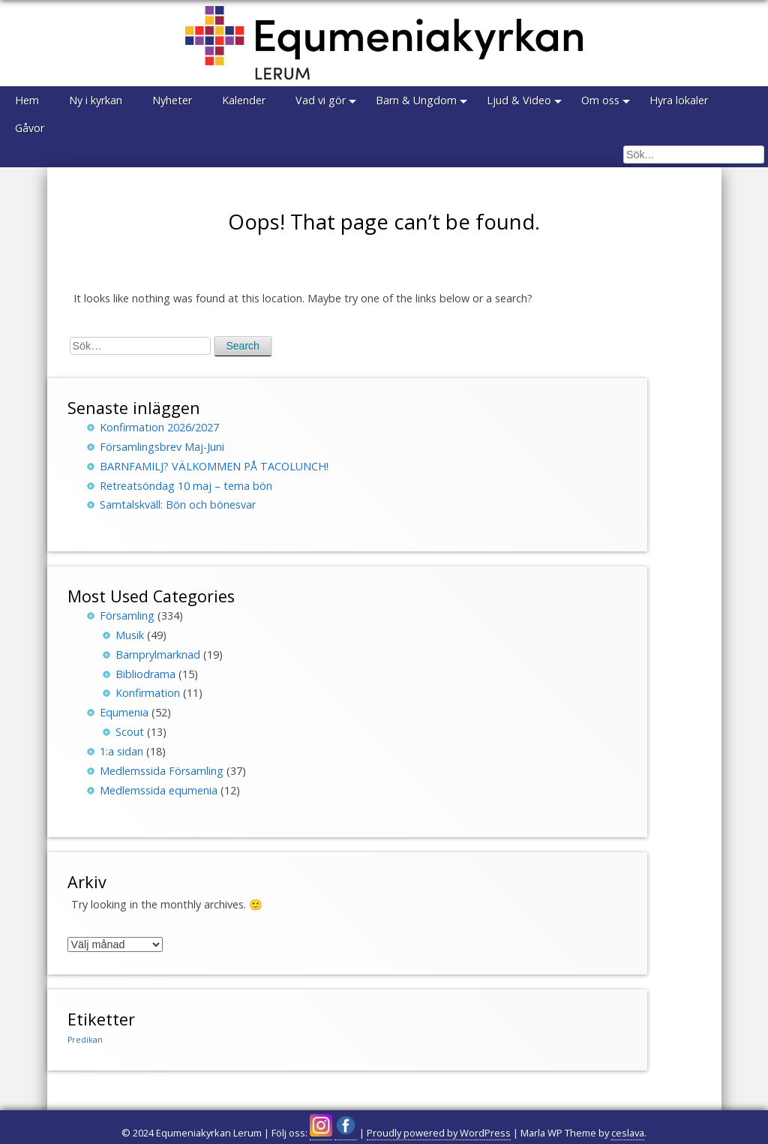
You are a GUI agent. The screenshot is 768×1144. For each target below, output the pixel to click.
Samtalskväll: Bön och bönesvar (178, 504)
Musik (130, 635)
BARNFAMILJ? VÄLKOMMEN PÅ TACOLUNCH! (214, 466)
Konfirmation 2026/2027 (159, 427)
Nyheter (172, 100)
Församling (127, 615)
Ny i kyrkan (95, 100)
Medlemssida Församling (162, 771)
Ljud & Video (519, 100)
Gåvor (29, 128)
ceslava (627, 1132)
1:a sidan (121, 751)
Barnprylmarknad (158, 654)
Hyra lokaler (679, 100)
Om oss (600, 100)
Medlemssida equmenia (159, 790)
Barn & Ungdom (416, 100)
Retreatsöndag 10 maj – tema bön (186, 486)
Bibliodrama (146, 674)
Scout (130, 732)
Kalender (244, 100)
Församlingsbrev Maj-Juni (162, 447)
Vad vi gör (321, 100)
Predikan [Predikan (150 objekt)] (85, 1039)
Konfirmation (148, 693)
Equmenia (124, 712)
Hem (27, 100)
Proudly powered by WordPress (439, 1132)
